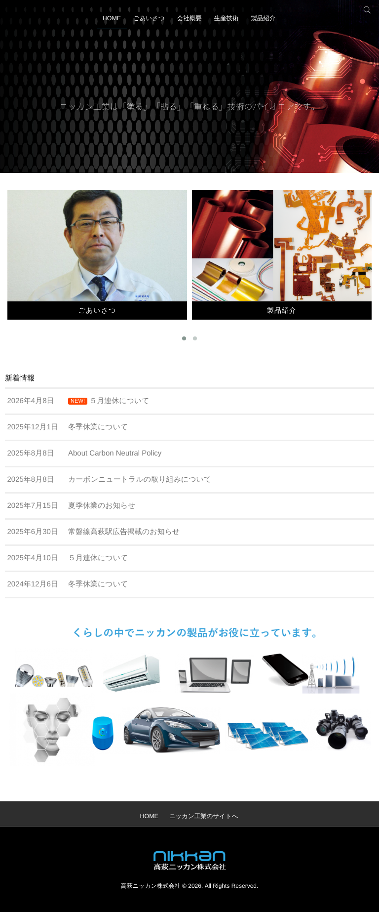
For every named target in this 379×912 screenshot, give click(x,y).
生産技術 (229, 22)
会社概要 (189, 22)
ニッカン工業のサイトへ (203, 816)
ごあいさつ (146, 22)
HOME (106, 22)
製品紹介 (268, 22)
